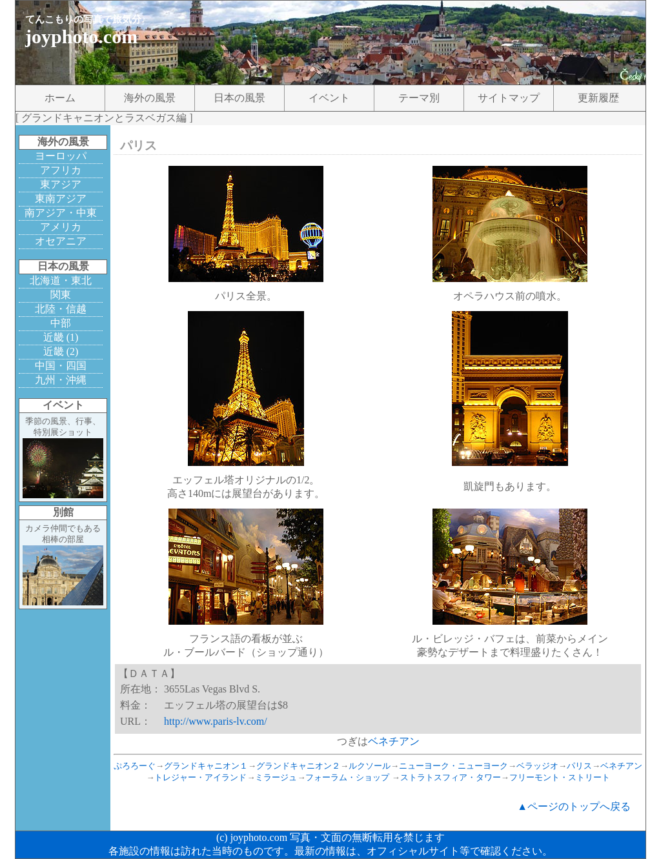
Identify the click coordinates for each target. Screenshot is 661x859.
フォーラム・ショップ (347, 777)
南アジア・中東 (61, 212)
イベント (329, 97)
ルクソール (370, 766)
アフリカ (60, 170)
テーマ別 (419, 97)
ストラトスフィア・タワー (450, 777)
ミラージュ (276, 777)
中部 (60, 323)
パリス (579, 766)
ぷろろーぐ (135, 766)
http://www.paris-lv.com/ (215, 721)
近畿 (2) (61, 351)
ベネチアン (394, 741)
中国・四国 (60, 365)
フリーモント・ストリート (559, 777)
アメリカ (60, 226)
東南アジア (60, 198)
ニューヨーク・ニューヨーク (453, 766)
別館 (63, 512)
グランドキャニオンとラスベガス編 (104, 117)
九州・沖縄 (60, 379)
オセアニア (60, 241)
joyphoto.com (81, 36)
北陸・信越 (60, 308)
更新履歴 (598, 97)
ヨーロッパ (60, 155)
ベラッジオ (537, 766)
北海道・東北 (61, 280)
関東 (60, 294)
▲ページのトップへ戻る (574, 806)
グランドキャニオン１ (206, 766)
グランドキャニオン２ (298, 766)
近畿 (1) (61, 337)
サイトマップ (509, 97)
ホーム (60, 97)
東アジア (60, 184)
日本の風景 (239, 97)
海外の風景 (150, 97)
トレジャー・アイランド (200, 777)
